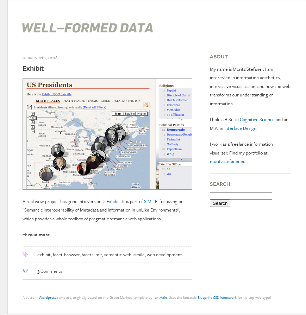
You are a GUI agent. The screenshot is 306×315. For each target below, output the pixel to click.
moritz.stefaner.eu (227, 161)
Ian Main (160, 297)
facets (87, 254)
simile (139, 254)
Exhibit (33, 68)
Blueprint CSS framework (217, 297)
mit (98, 254)
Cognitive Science (257, 119)
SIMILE (150, 201)
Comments (49, 271)
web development (164, 254)
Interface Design (240, 128)
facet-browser (66, 254)
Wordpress (47, 297)
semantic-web (117, 254)
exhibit (44, 254)
